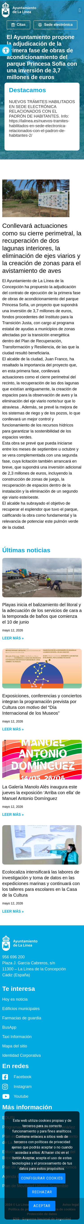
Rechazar (42, 1192)
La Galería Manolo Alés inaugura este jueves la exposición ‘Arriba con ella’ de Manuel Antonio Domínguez (41, 792)
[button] (6, 50)
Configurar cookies (42, 1178)
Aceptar (41, 1206)
